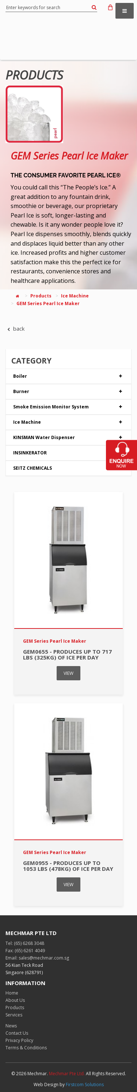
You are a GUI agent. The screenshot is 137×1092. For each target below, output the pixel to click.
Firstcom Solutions (85, 1084)
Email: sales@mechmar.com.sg (37, 958)
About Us (15, 1000)
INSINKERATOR (68, 453)
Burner (68, 391)
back (14, 328)
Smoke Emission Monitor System (68, 407)
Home (11, 993)
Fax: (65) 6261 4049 (25, 950)
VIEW (68, 673)
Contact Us (16, 1033)
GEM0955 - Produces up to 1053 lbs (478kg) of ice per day (68, 866)
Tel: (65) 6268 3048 (24, 943)
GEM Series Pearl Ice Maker (69, 155)
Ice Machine (75, 296)
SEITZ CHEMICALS (68, 468)
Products (41, 296)
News (11, 1026)
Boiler (68, 376)
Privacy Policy (19, 1040)
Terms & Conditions (26, 1048)
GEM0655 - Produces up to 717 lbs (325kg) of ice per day (67, 654)
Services (13, 1015)
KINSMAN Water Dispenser (68, 437)
